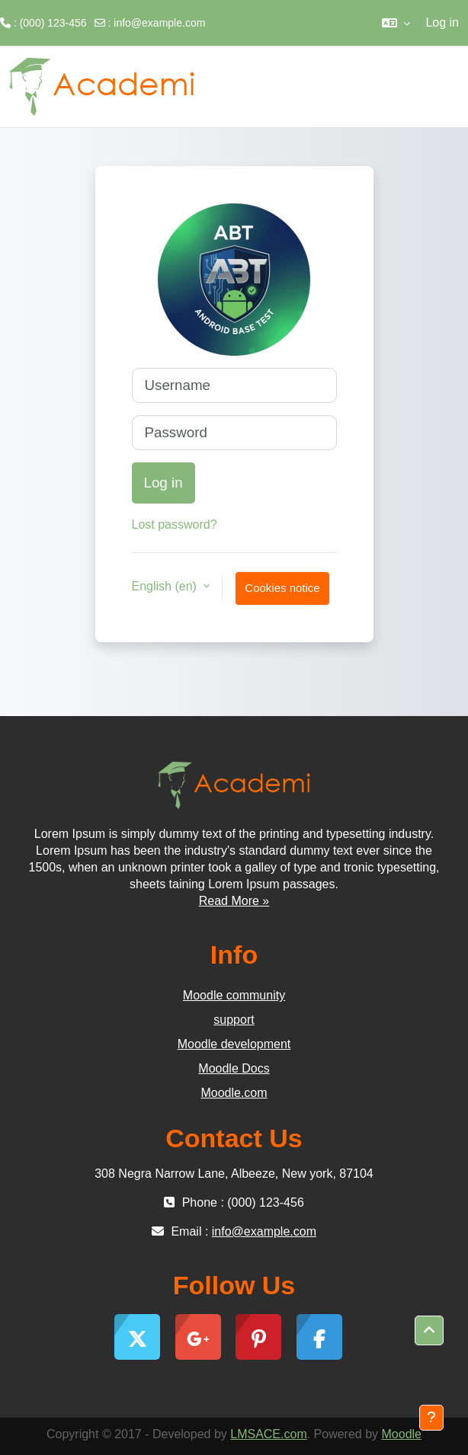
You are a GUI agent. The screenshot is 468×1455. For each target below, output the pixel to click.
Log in (442, 22)
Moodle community (234, 995)
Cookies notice (282, 587)
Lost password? (174, 524)
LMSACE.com (268, 1434)
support (233, 1019)
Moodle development (234, 1044)
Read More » (234, 900)
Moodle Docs (233, 1068)
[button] (396, 23)
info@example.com (159, 23)
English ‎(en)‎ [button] (166, 586)
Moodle (402, 1434)
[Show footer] (431, 1418)
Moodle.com (233, 1092)
